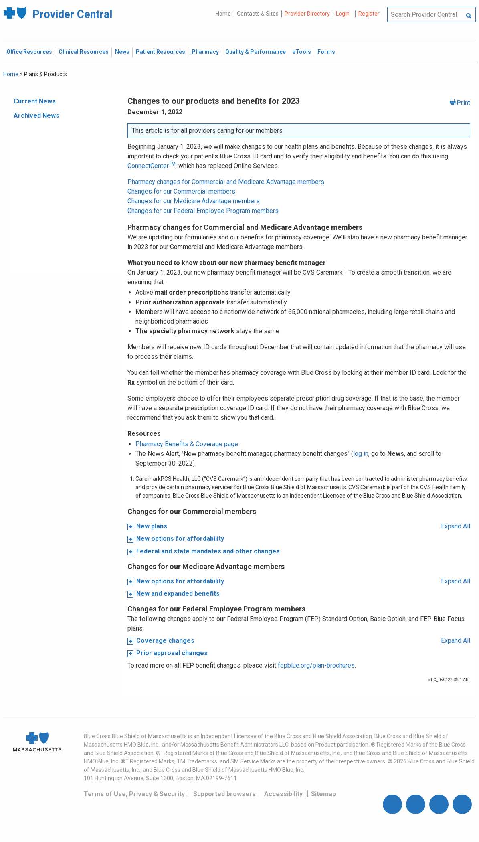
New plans (151, 526)
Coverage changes (165, 640)
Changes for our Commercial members (181, 191)
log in (360, 453)
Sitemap (323, 794)
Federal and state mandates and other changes (208, 551)
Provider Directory (307, 13)
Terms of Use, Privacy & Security (134, 794)
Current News (35, 101)
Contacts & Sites (258, 13)
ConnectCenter (151, 166)
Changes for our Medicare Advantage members (193, 201)
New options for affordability (180, 538)
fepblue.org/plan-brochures (316, 665)
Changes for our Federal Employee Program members (203, 211)
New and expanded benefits (178, 593)
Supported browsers (224, 794)
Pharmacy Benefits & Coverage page (186, 444)
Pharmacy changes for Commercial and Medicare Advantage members (225, 182)
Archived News (36, 115)
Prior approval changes (172, 653)
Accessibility (283, 794)
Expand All (455, 526)
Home (223, 13)
